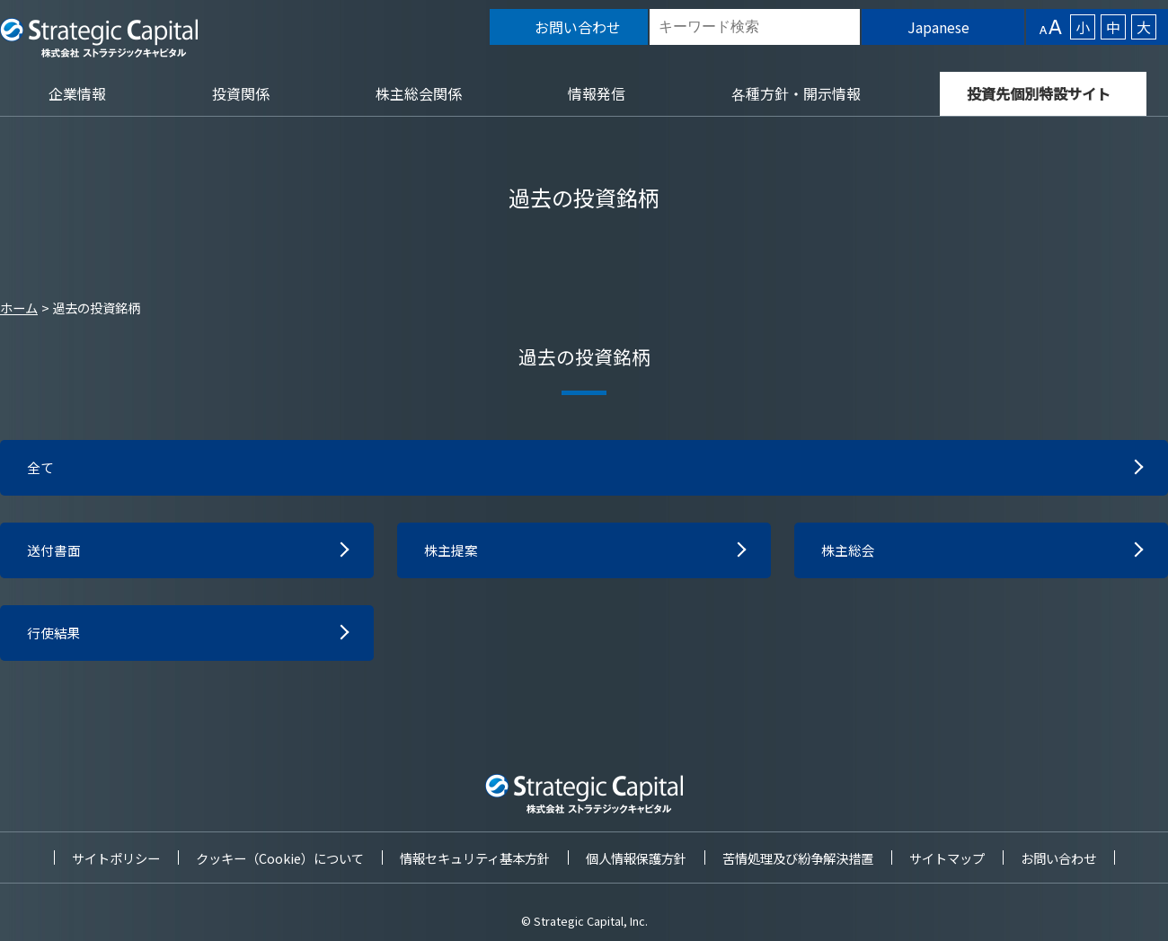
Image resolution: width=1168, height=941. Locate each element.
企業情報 (77, 93)
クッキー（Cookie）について (280, 858)
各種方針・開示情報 (796, 93)
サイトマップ (947, 858)
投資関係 (241, 93)
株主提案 (453, 553)
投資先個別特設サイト (1038, 93)
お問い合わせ (1058, 858)
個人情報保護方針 (636, 858)
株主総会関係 (419, 93)
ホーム (19, 307)
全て (41, 468)
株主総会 (850, 553)
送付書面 (55, 553)
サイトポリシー (116, 858)
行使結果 (55, 637)
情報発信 (596, 93)
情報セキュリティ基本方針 (475, 858)
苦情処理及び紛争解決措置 (797, 858)
